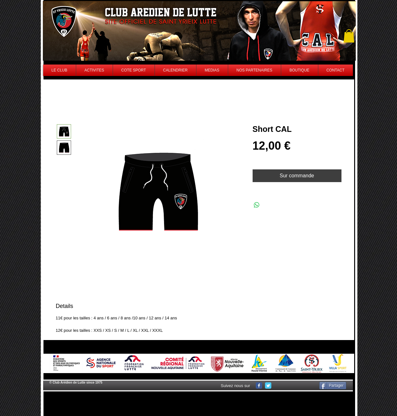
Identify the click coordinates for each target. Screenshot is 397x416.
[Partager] (332, 385)
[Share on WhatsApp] (257, 205)
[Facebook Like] (296, 385)
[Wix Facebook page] (259, 385)
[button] (348, 36)
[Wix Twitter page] (268, 385)
